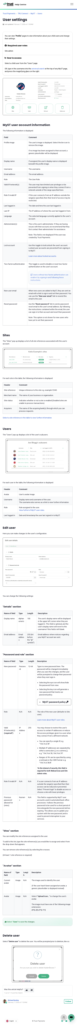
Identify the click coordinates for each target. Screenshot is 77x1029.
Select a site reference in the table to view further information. (27, 418)
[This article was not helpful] (31, 990)
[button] (72, 3)
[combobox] (11, 1021)
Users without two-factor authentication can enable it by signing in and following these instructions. (49, 277)
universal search (38, 69)
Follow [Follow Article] (68, 1001)
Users (39, 13)
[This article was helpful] (26, 990)
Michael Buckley (13, 1000)
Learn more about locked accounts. (43, 256)
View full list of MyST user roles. (32, 510)
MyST (33, 13)
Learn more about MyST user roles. (51, 720)
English (10, 1021)
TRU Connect (23, 13)
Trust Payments (9, 13)
